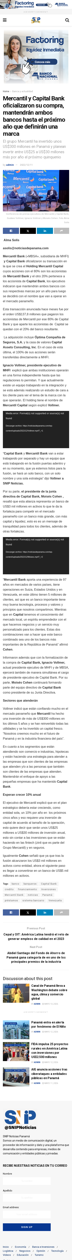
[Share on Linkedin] (45, 231)
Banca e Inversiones (43, 1246)
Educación (23, 1254)
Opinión (40, 1250)
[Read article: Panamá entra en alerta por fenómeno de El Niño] (16, 1029)
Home (6, 91)
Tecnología (57, 1250)
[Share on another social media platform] (61, 231)
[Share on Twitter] (28, 231)
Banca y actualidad (22, 91)
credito (9, 889)
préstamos (11, 900)
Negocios (24, 1250)
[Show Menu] (5, 20)
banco (15, 883)
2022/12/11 (26, 164)
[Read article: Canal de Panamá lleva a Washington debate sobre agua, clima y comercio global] (16, 993)
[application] (36, 429)
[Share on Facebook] (11, 231)
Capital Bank (49, 883)
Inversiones (48, 889)
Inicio (6, 1246)
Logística (8, 1250)
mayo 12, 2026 (50, 1032)
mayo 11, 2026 (50, 1083)
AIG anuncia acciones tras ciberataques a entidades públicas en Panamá (49, 1074)
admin (10, 164)
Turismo (39, 1254)
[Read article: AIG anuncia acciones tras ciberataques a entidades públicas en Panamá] (16, 1076)
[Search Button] (67, 20)
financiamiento (27, 889)
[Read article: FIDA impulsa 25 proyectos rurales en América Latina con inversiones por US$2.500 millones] (16, 1051)
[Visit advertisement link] (36, 4)
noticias (33, 895)
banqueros (30, 883)
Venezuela (55, 900)
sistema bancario (33, 900)
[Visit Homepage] (36, 20)
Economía (20, 1246)
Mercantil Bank (14, 895)
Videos (7, 1254)
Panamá (47, 895)
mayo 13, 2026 (50, 1004)
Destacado (11, 987)
